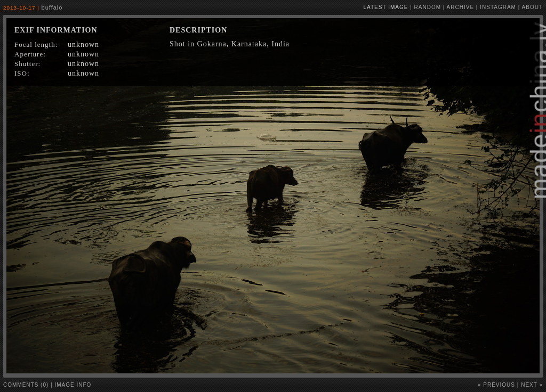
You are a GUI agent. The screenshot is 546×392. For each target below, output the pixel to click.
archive (460, 7)
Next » (532, 385)
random (427, 7)
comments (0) (26, 385)
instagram (498, 7)
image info (73, 385)
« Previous (496, 385)
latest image (386, 7)
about (532, 7)
